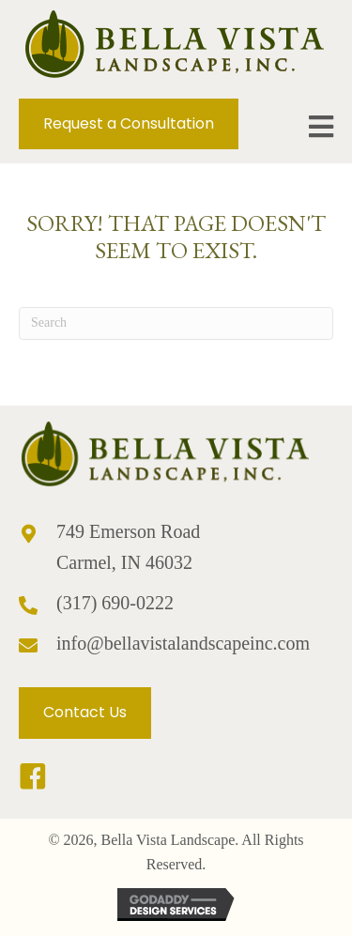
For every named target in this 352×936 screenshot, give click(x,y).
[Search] (176, 323)
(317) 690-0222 (115, 602)
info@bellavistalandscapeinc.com (183, 643)
